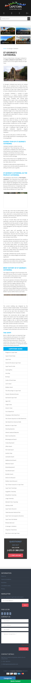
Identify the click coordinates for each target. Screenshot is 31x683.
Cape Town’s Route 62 (10, 509)
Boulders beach (9, 474)
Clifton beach (8, 446)
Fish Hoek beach (9, 450)
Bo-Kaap (7, 376)
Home (4, 48)
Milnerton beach (9, 463)
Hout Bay (7, 373)
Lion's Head (8, 383)
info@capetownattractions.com (10, 664)
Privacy (3, 588)
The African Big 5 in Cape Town (13, 390)
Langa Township (9, 498)
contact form (4, 659)
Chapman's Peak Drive (11, 530)
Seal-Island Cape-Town (11, 397)
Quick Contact (16, 681)
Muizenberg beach (10, 467)
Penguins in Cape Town (11, 352)
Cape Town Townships (11, 488)
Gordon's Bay (8, 453)
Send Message (23, 649)
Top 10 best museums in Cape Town (14, 484)
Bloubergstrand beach (11, 439)
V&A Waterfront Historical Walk (13, 422)
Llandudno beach (9, 456)
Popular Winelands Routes (12, 394)
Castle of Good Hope (10, 380)
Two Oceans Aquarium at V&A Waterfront (15, 418)
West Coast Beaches (10, 436)
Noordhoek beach (9, 470)
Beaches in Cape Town (11, 425)
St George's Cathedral (10, 526)
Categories (8, 678)
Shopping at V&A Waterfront (12, 415)
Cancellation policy (6, 585)
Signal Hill (7, 401)
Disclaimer (4, 582)
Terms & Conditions (6, 579)
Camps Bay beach (9, 443)
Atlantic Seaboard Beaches (12, 432)
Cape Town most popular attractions (14, 516)
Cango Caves (8, 404)
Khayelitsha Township (10, 495)
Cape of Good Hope (10, 356)
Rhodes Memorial (9, 523)
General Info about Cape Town (13, 363)
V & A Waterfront (9, 411)
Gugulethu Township (10, 491)
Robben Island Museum (11, 481)
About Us (3, 576)
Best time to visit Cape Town (12, 533)
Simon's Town (8, 408)
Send (25, 605)
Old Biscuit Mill (9, 505)
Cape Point (8, 359)
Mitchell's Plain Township (11, 502)
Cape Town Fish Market (11, 519)
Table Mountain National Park (12, 512)
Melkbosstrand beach (10, 460)
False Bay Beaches (10, 429)
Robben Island (9, 387)
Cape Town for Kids (10, 366)
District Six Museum (10, 477)
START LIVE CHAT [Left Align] (15, 555)
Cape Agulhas (8, 370)
